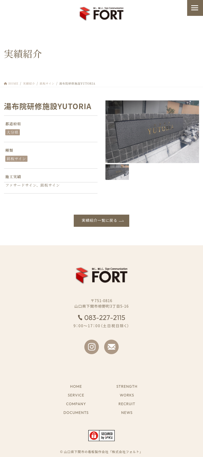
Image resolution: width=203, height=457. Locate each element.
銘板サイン (16, 158)
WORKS (127, 395)
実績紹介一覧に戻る (99, 220)
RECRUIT (126, 404)
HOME (76, 387)
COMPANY (76, 404)
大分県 (13, 132)
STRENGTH (126, 387)
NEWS (127, 413)
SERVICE (76, 395)
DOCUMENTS (76, 413)
